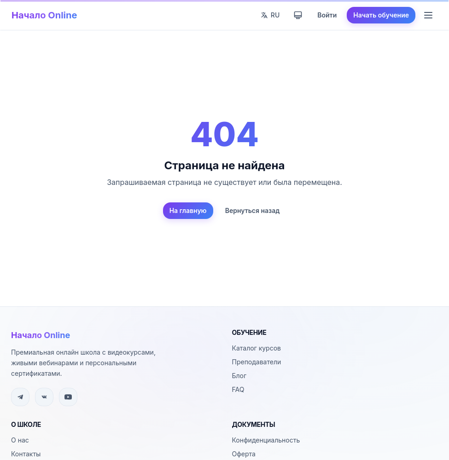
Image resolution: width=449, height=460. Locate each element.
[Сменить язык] (270, 15)
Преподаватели (256, 362)
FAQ (238, 389)
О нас (20, 440)
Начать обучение (381, 15)
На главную (188, 210)
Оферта (244, 454)
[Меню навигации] (428, 15)
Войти (327, 15)
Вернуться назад (252, 210)
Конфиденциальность (266, 440)
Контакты (26, 454)
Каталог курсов (256, 348)
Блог (239, 376)
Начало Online (44, 15)
